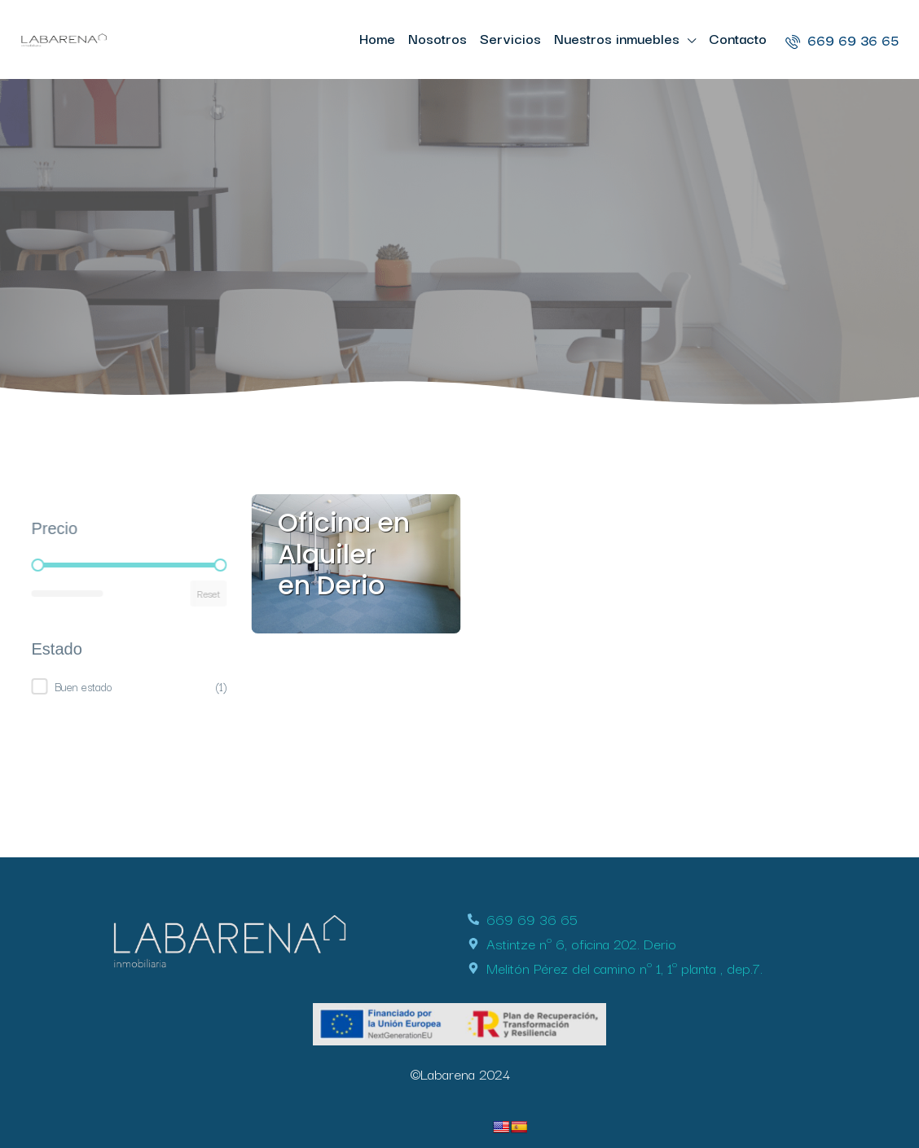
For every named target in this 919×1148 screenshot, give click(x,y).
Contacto (738, 38)
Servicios (510, 38)
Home (377, 38)
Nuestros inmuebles (616, 38)
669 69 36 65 (842, 39)
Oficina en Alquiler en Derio (344, 553)
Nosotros (437, 38)
